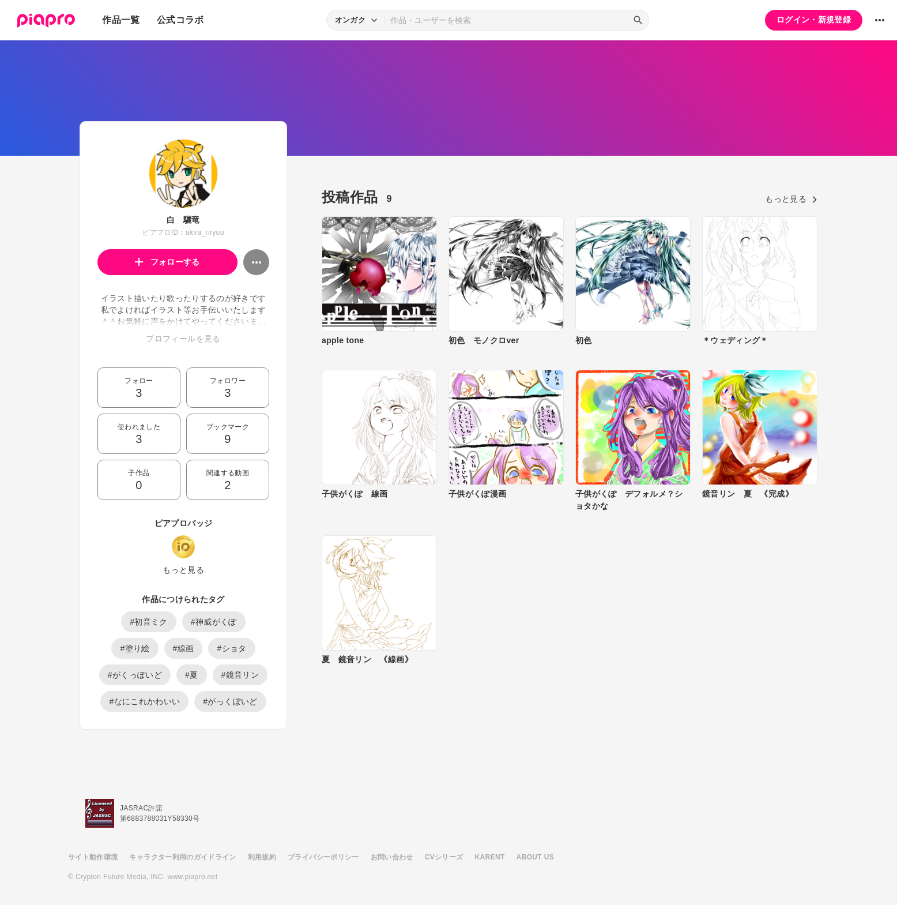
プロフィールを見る (183, 338)
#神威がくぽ (214, 621)
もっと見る (183, 569)
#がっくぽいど (230, 701)
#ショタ (231, 648)
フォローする (167, 261)
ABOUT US (535, 857)
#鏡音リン (240, 674)
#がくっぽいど (135, 674)
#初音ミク (149, 621)
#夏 (191, 674)
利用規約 (262, 857)
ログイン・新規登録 (814, 19)
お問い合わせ (392, 857)
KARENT (490, 857)
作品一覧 (121, 20)
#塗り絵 (134, 648)
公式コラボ (180, 20)
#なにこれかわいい (144, 701)
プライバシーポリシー (323, 857)
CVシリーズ (444, 857)
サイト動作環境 (93, 857)
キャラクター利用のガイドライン (182, 857)
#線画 (183, 648)
